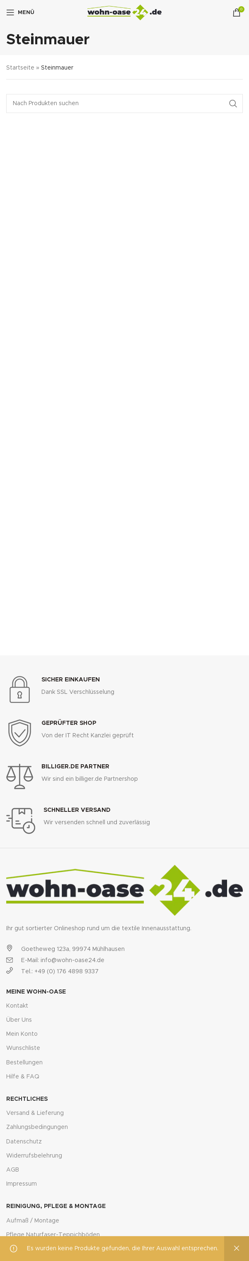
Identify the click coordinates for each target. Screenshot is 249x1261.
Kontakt (17, 1006)
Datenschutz (24, 1142)
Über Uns (19, 1020)
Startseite (20, 68)
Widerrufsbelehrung (34, 1156)
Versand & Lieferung (35, 1113)
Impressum (21, 1184)
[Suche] (124, 103)
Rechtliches (27, 1099)
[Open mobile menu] (20, 12)
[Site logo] (124, 12)
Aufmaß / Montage (32, 1221)
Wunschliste (23, 1048)
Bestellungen (24, 1063)
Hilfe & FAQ (22, 1077)
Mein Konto (22, 1034)
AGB (12, 1170)
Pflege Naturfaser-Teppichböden (53, 1235)
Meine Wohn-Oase (36, 992)
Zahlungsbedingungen (37, 1127)
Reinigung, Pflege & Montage (56, 1206)
